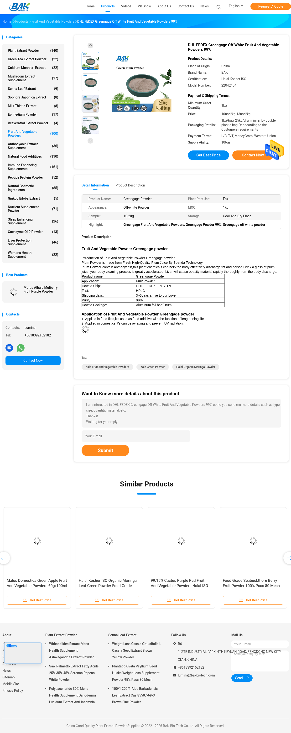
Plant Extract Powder (33, 50)
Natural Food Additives (33, 156)
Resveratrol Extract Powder (33, 123)
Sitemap (8, 677)
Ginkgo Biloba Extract (33, 198)
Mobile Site (10, 684)
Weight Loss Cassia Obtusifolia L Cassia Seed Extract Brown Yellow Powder (136, 650)
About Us (9, 664)
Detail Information (95, 185)
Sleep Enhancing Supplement (33, 221)
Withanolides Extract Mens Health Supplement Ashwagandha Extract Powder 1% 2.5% (71, 651)
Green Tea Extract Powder (33, 59)
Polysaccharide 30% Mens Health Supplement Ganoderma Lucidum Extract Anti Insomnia (72, 695)
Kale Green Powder (152, 367)
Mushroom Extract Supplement (33, 78)
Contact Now (33, 360)
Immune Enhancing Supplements (33, 167)
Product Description (130, 185)
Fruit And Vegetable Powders (33, 133)
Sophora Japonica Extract (33, 97)
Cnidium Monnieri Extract (33, 67)
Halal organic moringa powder (195, 367)
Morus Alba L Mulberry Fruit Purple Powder (40, 289)
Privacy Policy (12, 690)
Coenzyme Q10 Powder (33, 231)
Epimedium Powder (33, 114)
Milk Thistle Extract (33, 105)
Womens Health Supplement (33, 254)
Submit (105, 450)
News (6, 670)
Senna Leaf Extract (33, 88)
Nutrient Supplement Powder (33, 209)
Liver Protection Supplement (33, 242)
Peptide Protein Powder (33, 177)
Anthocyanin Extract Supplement (33, 146)
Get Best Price (208, 155)
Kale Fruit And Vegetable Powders (107, 367)
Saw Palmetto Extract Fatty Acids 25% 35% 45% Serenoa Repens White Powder (74, 672)
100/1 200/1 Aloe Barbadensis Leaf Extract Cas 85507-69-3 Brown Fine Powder (135, 695)
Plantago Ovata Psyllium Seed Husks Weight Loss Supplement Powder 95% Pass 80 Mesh (136, 672)
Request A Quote (270, 6)
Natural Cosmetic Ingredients (33, 188)
